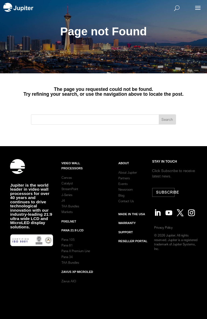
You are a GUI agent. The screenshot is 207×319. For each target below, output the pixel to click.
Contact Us (126, 205)
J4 (63, 205)
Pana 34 (67, 261)
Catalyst (67, 188)
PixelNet (68, 225)
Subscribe (166, 192)
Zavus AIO (68, 285)
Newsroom (125, 194)
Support (125, 236)
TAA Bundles (70, 210)
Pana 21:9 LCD (72, 234)
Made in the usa (131, 218)
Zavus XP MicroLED (77, 276)
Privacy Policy (164, 227)
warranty (127, 227)
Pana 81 (67, 250)
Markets (67, 216)
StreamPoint (69, 193)
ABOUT (123, 167)
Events (123, 188)
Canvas (66, 182)
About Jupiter (127, 177)
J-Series (67, 199)
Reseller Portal (132, 245)
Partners (124, 182)
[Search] (111, 8)
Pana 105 (68, 244)
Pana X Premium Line (75, 255)
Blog (121, 199)
